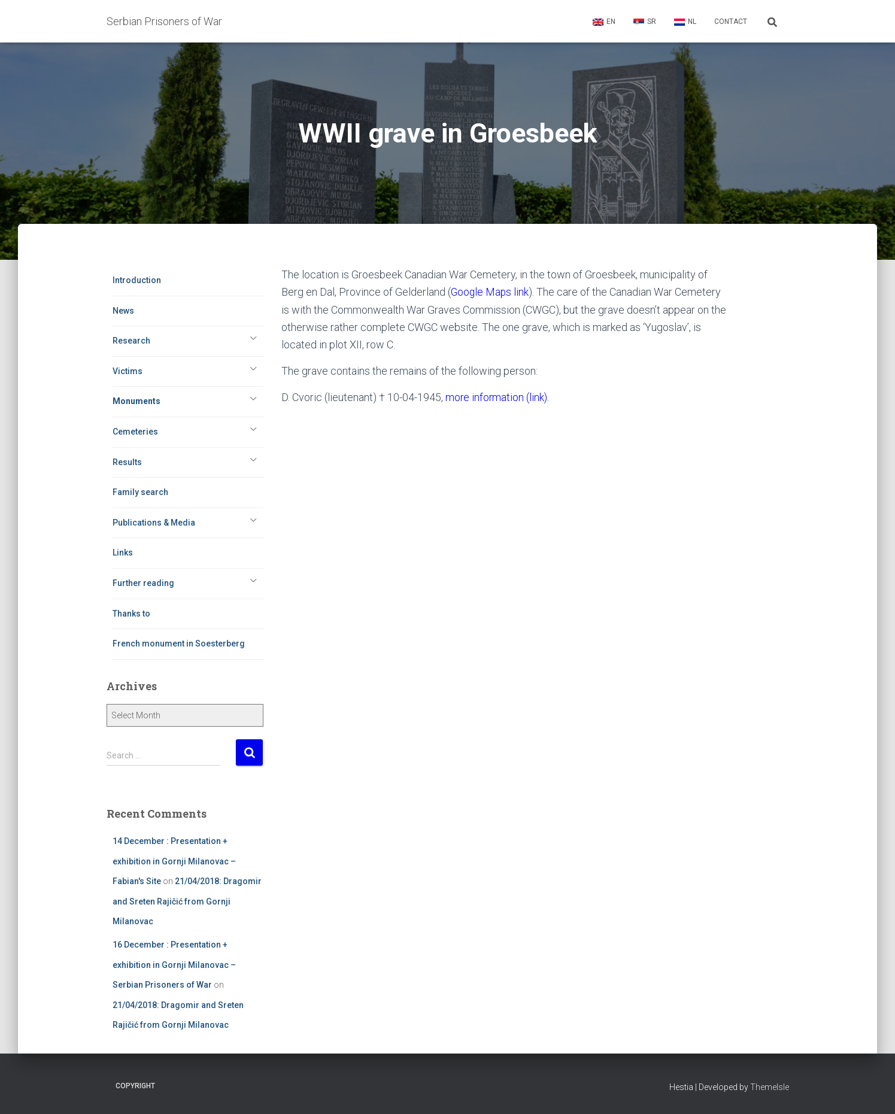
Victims (127, 371)
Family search (140, 492)
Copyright (135, 1086)
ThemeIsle (769, 1087)
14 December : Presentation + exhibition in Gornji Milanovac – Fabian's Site (174, 861)
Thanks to (131, 613)
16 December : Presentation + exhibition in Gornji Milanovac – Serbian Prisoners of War (174, 964)
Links (123, 552)
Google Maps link (490, 292)
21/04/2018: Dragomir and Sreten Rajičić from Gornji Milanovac (187, 901)
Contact (730, 21)
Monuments (136, 401)
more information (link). (498, 397)
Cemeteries (135, 431)
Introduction (137, 280)
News (123, 310)
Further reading (143, 583)
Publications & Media (154, 522)
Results (127, 462)
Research (131, 340)
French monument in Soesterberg (179, 643)
